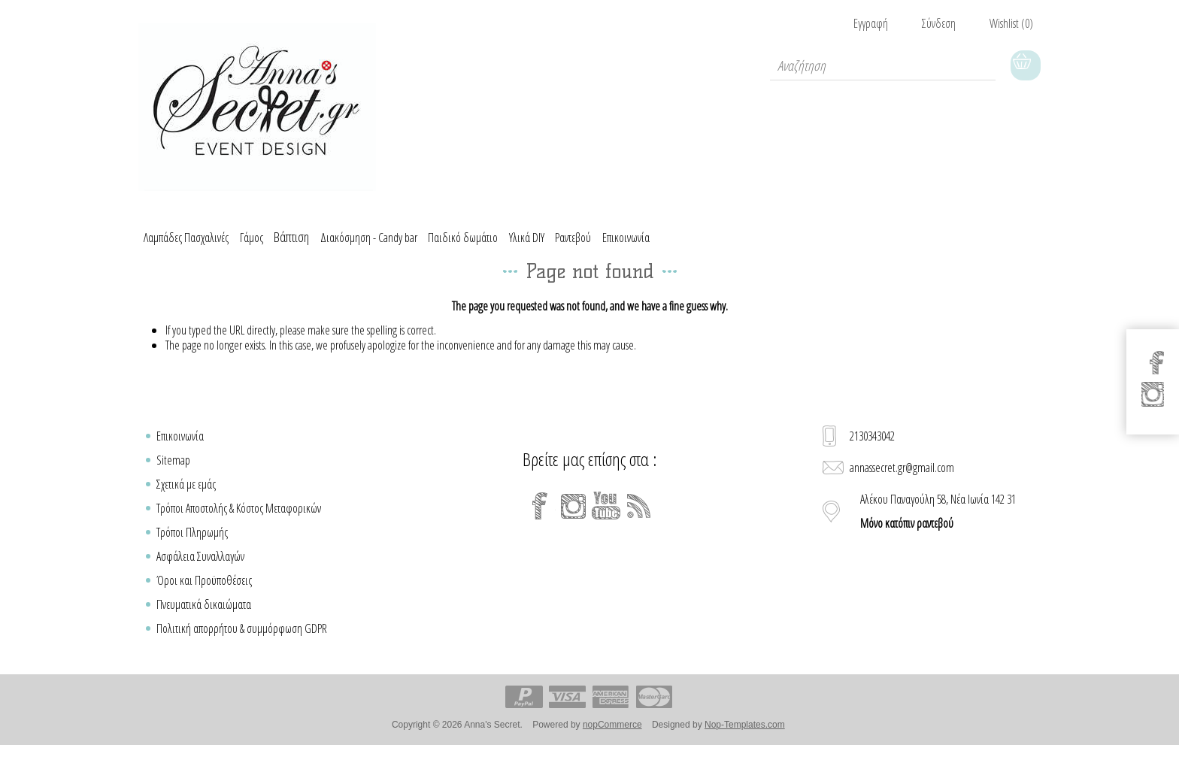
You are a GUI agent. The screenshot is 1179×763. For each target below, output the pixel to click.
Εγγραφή (870, 23)
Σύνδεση (939, 23)
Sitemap (173, 470)
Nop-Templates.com (745, 735)
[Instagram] (573, 516)
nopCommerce (612, 735)
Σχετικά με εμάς (186, 494)
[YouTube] (606, 516)
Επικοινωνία (180, 446)
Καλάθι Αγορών (1026, 65)
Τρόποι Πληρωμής (192, 542)
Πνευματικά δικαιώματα (203, 615)
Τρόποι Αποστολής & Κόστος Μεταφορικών (238, 518)
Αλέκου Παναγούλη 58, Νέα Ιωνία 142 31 (938, 521)
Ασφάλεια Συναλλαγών (200, 567)
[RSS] (639, 516)
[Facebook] (540, 516)
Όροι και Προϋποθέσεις (204, 591)
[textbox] (883, 65)
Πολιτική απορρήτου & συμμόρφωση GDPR (241, 639)
